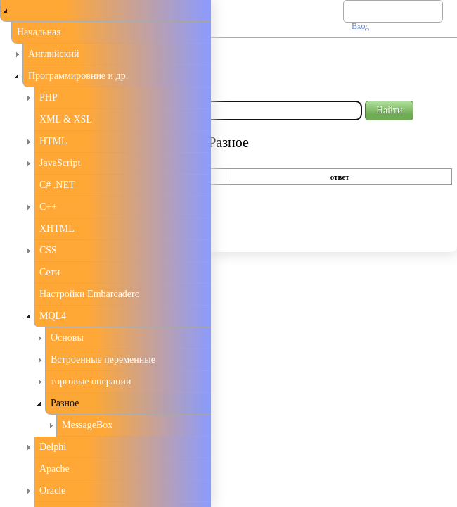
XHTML (57, 228)
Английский (53, 54)
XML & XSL (65, 119)
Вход (360, 26)
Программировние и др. (78, 75)
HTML (53, 141)
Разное (65, 403)
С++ (48, 206)
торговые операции (91, 381)
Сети (49, 272)
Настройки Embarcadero (89, 294)
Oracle (52, 490)
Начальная (39, 32)
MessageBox (87, 425)
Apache (54, 468)
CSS (48, 250)
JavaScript (59, 163)
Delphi (52, 447)
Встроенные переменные (103, 359)
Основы (67, 337)
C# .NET (57, 185)
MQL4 (52, 316)
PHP (48, 97)
